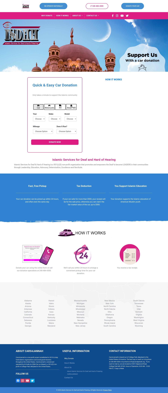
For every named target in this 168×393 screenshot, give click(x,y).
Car (38, 107)
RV (60, 107)
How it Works (69, 363)
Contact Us (68, 378)
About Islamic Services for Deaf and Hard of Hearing (84, 371)
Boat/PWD (71, 107)
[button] (77, 15)
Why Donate (69, 358)
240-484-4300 (97, 6)
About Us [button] (67, 367)
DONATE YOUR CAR (132, 6)
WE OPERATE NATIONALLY (53, 6)
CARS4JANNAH (72, 374)
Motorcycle (49, 107)
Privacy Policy (107, 390)
